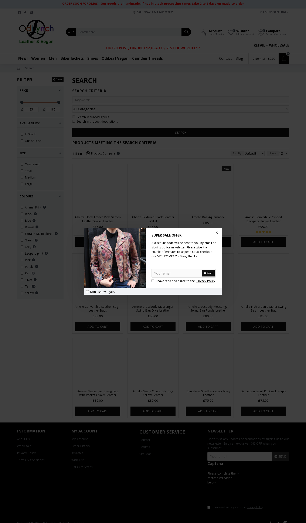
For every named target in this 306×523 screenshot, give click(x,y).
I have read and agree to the (184, 281)
